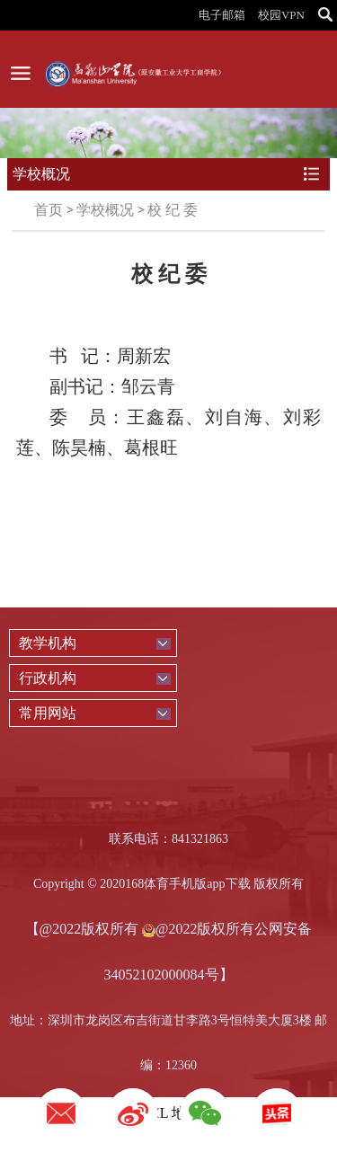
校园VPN (281, 15)
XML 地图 (168, 1113)
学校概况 (105, 209)
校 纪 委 (172, 209)
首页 (48, 209)
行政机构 (47, 678)
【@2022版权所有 (82, 928)
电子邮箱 (222, 15)
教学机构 (47, 643)
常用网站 (47, 713)
